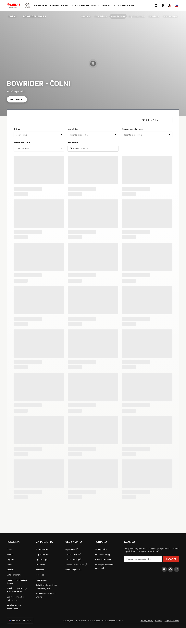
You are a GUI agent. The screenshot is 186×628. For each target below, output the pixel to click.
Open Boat (86, 16)
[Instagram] (176, 569)
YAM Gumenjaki (170, 16)
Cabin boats (154, 16)
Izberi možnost (22, 148)
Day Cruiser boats (137, 16)
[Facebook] (170, 569)
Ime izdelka (73, 142)
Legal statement (172, 620)
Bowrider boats (118, 16)
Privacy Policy (147, 620)
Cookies (158, 620)
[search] (156, 5)
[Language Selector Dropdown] (176, 5)
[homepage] (13, 5)
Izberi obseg (21, 134)
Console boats (101, 16)
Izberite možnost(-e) (79, 134)
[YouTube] (164, 569)
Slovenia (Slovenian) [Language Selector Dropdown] (19, 620)
